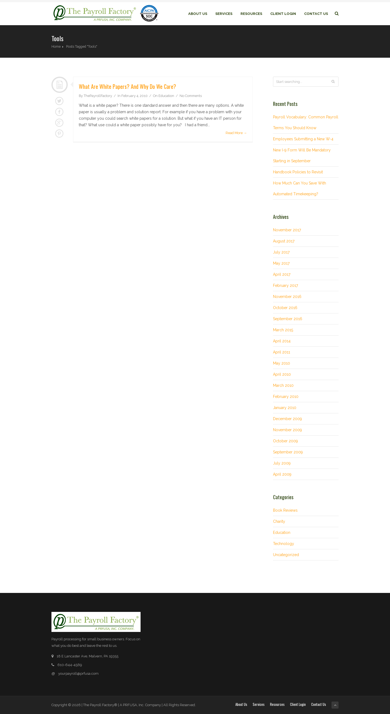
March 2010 (283, 385)
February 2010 (285, 396)
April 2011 (281, 352)
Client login (283, 14)
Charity (279, 521)
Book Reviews (285, 510)
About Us (197, 14)
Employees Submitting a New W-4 (303, 139)
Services (223, 14)
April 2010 (282, 374)
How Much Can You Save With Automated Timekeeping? (299, 188)
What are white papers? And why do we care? (127, 86)
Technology (283, 543)
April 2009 (282, 474)
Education (166, 96)
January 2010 (284, 407)
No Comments (191, 96)
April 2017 (281, 274)
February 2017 (285, 285)
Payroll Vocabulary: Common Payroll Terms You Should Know (305, 122)
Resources (251, 14)
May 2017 (281, 263)
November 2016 (287, 296)
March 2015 (283, 330)
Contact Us (316, 14)
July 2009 (282, 463)
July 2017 (281, 252)
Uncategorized (286, 555)
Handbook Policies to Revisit (298, 172)
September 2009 (288, 452)
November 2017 (287, 230)
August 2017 (283, 241)
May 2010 (281, 363)
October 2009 (285, 441)
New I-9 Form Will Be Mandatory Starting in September (302, 155)
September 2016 (287, 319)
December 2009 (287, 419)
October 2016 (285, 308)
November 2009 (287, 430)
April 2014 (282, 341)
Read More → (236, 133)
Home (56, 46)
